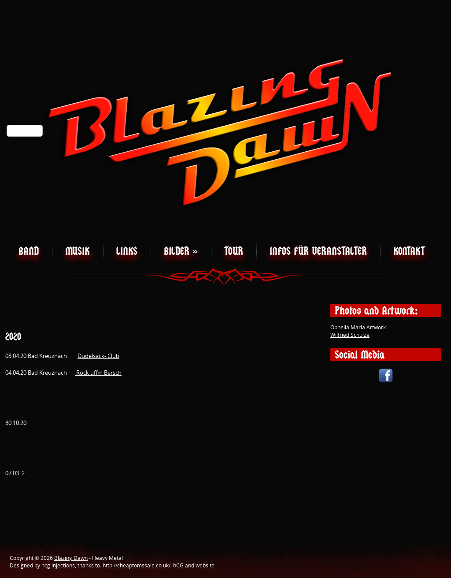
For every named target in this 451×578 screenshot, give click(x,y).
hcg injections (58, 565)
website (205, 565)
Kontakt (409, 251)
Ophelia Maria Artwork (358, 327)
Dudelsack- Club (98, 356)
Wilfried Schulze (350, 335)
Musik (77, 251)
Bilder (181, 251)
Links (126, 251)
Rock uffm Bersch (98, 373)
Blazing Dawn (71, 558)
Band (28, 251)
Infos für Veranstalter (318, 251)
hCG (178, 565)
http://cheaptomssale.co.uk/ (136, 565)
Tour (233, 251)
